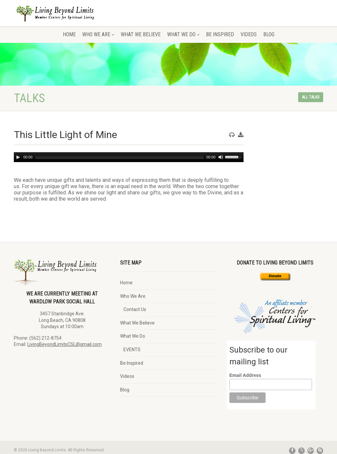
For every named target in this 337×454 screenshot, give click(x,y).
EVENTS (132, 349)
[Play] (18, 157)
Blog (268, 34)
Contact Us (134, 309)
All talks (310, 97)
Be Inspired (220, 34)
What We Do (183, 34)
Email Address (245, 375)
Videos (249, 34)
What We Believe (141, 34)
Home (69, 34)
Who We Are (98, 34)
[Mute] (220, 157)
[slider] (119, 157)
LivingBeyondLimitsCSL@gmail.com (64, 344)
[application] (129, 157)
